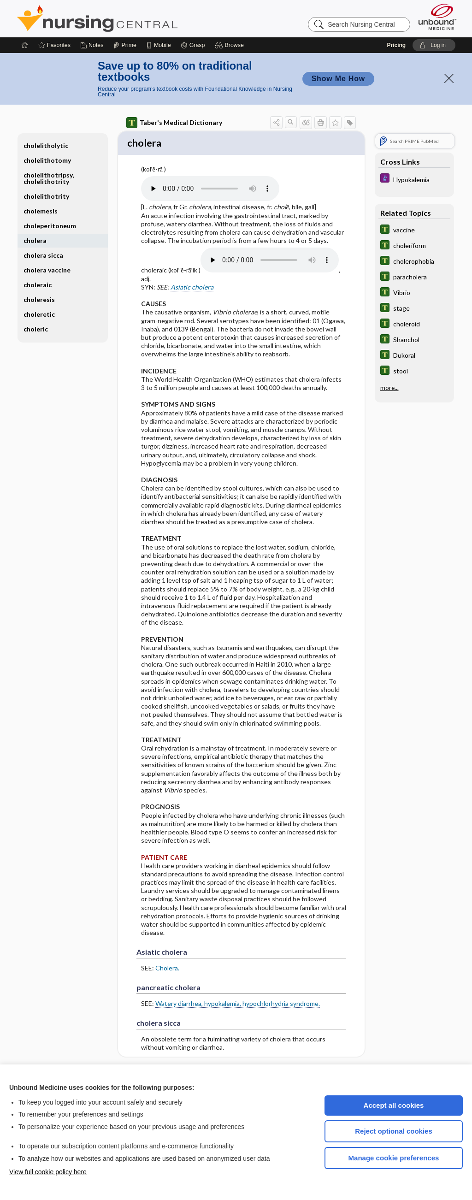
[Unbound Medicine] (437, 16)
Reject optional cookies (393, 1131)
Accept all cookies (394, 1105)
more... (389, 387)
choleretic (39, 314)
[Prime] (124, 45)
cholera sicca (43, 255)
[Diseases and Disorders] (414, 179)
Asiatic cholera (192, 288)
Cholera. (167, 969)
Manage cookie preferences (393, 1158)
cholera (35, 240)
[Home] (25, 45)
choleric (36, 329)
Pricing (396, 45)
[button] (231, 45)
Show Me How (338, 79)
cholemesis (41, 211)
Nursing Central (132, 18)
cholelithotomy (47, 160)
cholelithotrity (46, 196)
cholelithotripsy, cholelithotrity (49, 178)
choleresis (39, 299)
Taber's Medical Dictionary (174, 122)
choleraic (38, 285)
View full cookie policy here (48, 1172)
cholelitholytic (46, 145)
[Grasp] (193, 45)
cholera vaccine (47, 270)
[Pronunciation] (210, 189)
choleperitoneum (50, 226)
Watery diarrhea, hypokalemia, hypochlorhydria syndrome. (237, 1005)
